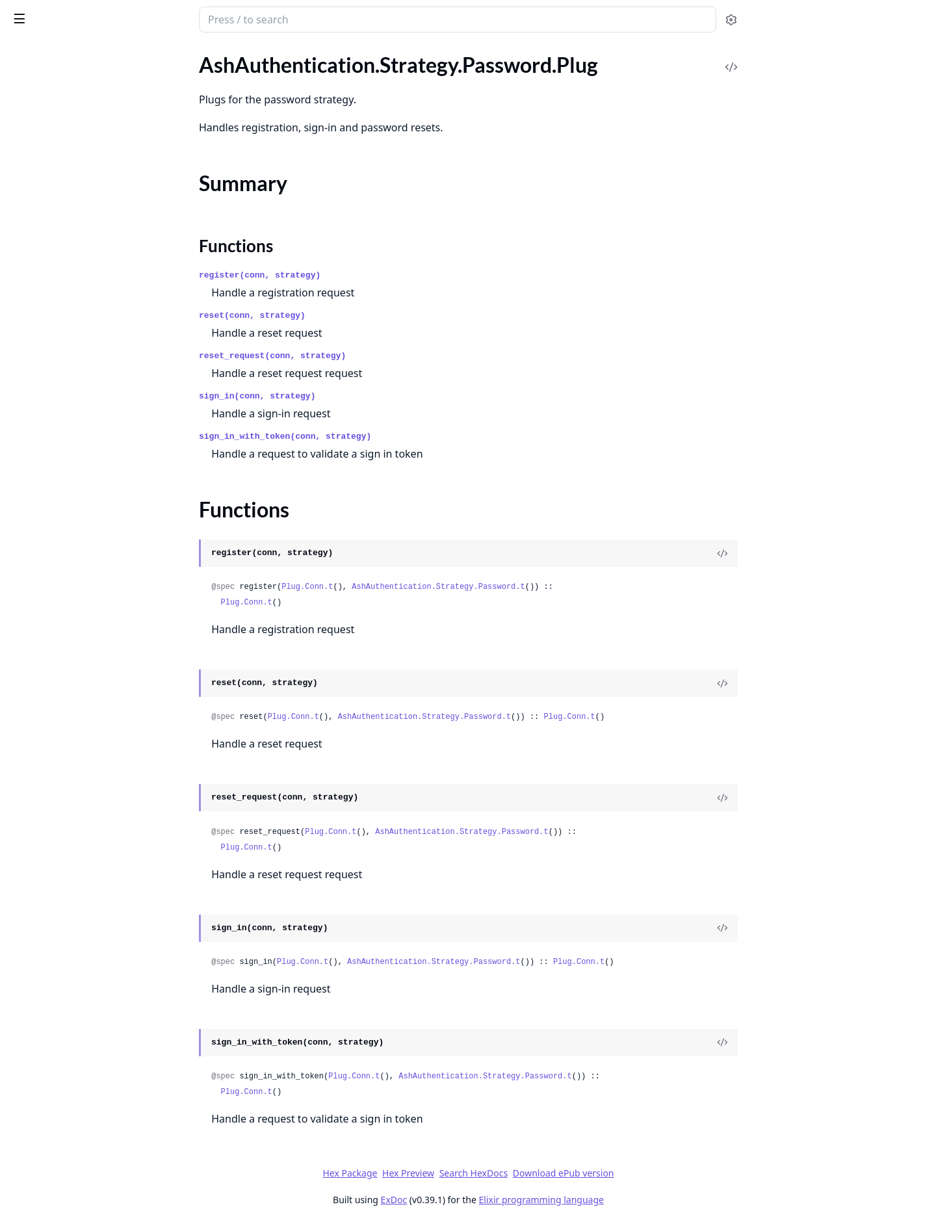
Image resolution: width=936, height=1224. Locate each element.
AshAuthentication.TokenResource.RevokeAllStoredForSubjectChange (92, 954)
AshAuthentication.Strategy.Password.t (535, 587)
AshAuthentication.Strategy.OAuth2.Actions (92, 260)
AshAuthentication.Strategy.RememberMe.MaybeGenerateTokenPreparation (92, 726)
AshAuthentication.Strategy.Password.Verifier (92, 655)
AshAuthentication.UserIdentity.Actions (92, 1112)
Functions (45, 509)
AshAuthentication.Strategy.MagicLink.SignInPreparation (92, 208)
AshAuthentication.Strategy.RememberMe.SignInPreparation (92, 761)
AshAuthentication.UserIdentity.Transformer (92, 1129)
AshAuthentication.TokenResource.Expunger (92, 866)
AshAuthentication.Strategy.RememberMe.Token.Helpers (92, 778)
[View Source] (819, 553)
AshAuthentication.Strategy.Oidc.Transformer (92, 401)
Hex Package (447, 1173)
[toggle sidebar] (178, 18)
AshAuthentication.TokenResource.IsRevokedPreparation (92, 936)
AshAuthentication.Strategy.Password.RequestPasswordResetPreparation (92, 550)
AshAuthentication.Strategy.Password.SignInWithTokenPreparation (92, 620)
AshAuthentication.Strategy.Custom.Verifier (92, 102)
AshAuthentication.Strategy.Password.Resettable (92, 585)
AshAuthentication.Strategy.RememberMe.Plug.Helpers (92, 743)
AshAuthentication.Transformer (80, 1077)
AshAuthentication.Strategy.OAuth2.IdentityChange (92, 295)
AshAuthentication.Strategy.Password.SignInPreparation (92, 603)
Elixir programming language (638, 1199)
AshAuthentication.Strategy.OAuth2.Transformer (92, 348)
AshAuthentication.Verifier (69, 1182)
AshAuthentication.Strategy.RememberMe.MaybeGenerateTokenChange (92, 708)
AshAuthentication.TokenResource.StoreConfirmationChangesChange (92, 1006)
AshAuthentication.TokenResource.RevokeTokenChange (92, 989)
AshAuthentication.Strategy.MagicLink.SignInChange (92, 190)
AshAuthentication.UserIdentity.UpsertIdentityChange (92, 1147)
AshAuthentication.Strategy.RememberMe (92, 673)
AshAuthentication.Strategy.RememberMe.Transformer (92, 796)
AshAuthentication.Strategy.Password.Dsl (92, 453)
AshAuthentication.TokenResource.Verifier (92, 1059)
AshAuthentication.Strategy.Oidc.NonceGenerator (92, 383)
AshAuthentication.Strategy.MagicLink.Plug (92, 137)
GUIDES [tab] (26, 55)
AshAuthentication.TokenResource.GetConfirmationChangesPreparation (92, 884)
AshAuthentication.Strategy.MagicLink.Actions (92, 120)
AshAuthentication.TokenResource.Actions (92, 848)
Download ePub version (660, 1173)
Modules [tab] (83, 55)
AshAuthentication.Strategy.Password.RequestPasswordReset (92, 533)
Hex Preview (506, 1173)
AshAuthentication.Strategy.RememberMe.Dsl (92, 690)
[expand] (182, 70)
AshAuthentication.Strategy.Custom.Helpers (92, 67)
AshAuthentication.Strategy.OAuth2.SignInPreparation (92, 330)
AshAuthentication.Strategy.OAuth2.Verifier (92, 365)
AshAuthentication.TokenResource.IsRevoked (92, 919)
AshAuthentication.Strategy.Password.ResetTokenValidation (92, 568)
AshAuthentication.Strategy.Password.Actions (92, 436)
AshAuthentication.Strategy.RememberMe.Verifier (92, 813)
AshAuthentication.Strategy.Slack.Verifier (92, 831)
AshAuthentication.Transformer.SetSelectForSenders (92, 1094)
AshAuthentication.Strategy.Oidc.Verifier (92, 418)
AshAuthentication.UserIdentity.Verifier (92, 1164)
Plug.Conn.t (404, 587)
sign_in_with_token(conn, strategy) (382, 436)
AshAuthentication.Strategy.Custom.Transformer (92, 85)
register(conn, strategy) (357, 275)
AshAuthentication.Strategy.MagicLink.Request (92, 155)
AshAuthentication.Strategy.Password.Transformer (92, 638)
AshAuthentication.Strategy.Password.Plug (92, 471)
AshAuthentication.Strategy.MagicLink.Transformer (92, 225)
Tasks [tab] (148, 55)
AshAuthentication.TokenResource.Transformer (92, 1041)
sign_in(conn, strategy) (354, 396)
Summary (44, 494)
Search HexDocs (570, 1173)
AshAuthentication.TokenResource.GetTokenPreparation (92, 901)
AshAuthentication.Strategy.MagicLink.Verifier (92, 243)
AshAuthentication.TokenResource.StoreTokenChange (92, 1024)
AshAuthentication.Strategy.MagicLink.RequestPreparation (92, 172)
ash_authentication (100, 14)
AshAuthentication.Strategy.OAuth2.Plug (92, 313)
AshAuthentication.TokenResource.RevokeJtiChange (92, 971)
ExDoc (491, 1199)
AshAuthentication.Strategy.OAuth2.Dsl (92, 278)
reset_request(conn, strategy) (369, 356)
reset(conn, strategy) (349, 315)
